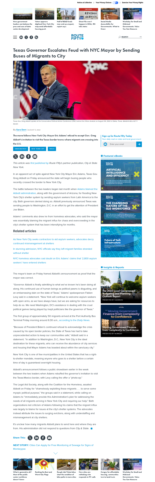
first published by (39, 163)
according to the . (74, 320)
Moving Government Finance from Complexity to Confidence (120, 328)
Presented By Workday (112, 333)
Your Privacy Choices (107, 3)
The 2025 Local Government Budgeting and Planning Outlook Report (118, 293)
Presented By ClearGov (112, 300)
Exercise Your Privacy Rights (132, 3)
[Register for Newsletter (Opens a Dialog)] (139, 144)
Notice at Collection (84, 3)
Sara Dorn (21, 129)
